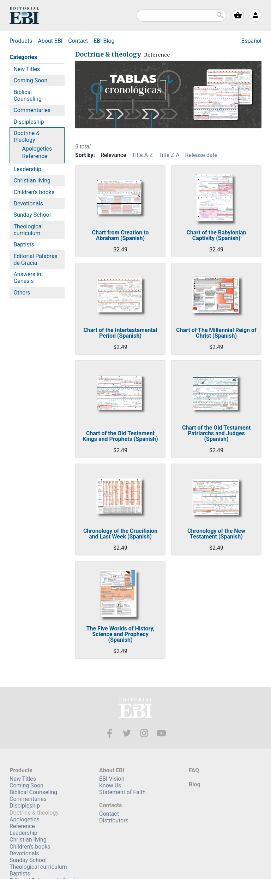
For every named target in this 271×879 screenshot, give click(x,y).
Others (21, 292)
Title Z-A (168, 155)
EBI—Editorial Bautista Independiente (135, 709)
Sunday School (31, 214)
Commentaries (31, 110)
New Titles (26, 69)
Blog (104, 40)
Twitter (127, 733)
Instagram (144, 733)
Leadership (27, 169)
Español (251, 40)
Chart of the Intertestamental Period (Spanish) (120, 333)
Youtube (161, 733)
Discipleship (28, 121)
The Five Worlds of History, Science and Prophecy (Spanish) (120, 634)
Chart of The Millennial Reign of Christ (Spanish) (216, 333)
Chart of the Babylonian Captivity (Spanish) (216, 235)
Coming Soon (30, 80)
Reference (34, 156)
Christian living (31, 180)
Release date (201, 155)
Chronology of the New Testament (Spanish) (216, 534)
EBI (24, 15)
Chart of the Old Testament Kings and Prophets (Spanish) (120, 436)
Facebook (109, 733)
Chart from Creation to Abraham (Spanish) (120, 235)
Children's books (33, 192)
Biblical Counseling (27, 95)
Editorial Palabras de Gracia (35, 259)
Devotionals (28, 203)
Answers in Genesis (27, 277)
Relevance (113, 155)
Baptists (23, 244)
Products (21, 40)
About (50, 40)
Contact (78, 40)
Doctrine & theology (26, 136)
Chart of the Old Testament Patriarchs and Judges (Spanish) (216, 433)
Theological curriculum (28, 230)
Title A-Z (142, 155)
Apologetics (37, 148)
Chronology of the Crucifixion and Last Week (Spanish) (120, 534)
